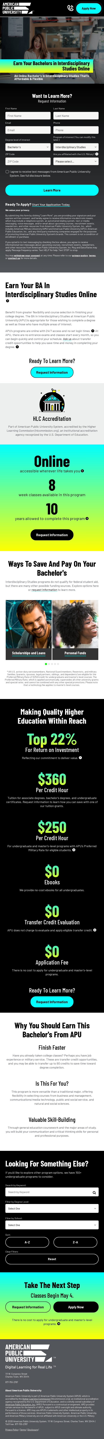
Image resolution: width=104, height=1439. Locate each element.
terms (92, 255)
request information (44, 590)
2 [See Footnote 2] (7, 301)
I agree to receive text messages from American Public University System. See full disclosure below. (50, 173)
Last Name (59, 108)
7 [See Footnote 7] (80, 757)
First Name (11, 108)
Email (8, 123)
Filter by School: (13, 1218)
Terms (23, 1429)
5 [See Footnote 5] (82, 471)
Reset (52, 1259)
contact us (14, 258)
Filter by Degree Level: (17, 1201)
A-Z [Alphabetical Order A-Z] (27, 1242)
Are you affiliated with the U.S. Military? (76, 154)
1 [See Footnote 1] (96, 154)
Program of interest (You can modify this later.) (74, 138)
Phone (56, 123)
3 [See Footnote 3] (92, 331)
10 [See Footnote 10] (59, 1323)
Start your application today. (51, 204)
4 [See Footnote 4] (17, 347)
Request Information (52, 372)
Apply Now (89, 8)
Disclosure (33, 1429)
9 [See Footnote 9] (94, 930)
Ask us (67, 339)
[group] (28, 630)
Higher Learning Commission (36, 1398)
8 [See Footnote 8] (73, 850)
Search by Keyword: (15, 1185)
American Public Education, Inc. (20, 1404)
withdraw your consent (27, 255)
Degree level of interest (17, 139)
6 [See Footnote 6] (87, 518)
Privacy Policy (11, 1429)
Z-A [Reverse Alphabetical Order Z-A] (75, 1242)
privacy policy (80, 255)
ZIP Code (10, 154)
